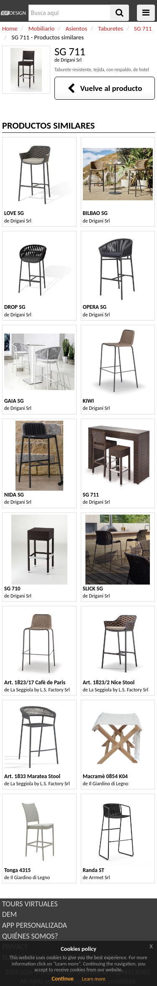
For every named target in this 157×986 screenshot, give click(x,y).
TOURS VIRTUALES (30, 903)
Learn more (94, 979)
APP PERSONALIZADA (34, 925)
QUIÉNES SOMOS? (30, 936)
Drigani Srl (71, 60)
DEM (9, 914)
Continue (62, 978)
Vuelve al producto (104, 88)
